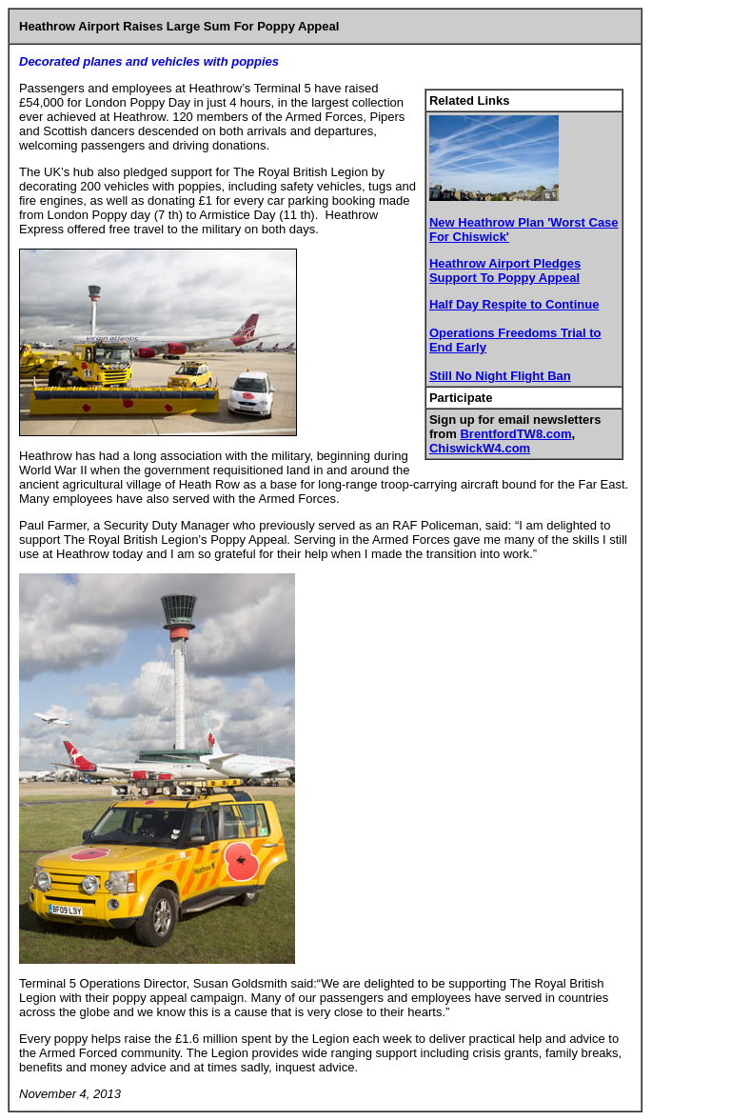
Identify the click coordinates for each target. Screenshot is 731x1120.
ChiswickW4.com (479, 448)
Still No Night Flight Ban (500, 376)
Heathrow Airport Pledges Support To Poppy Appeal (505, 270)
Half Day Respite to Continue (514, 304)
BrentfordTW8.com (515, 434)
